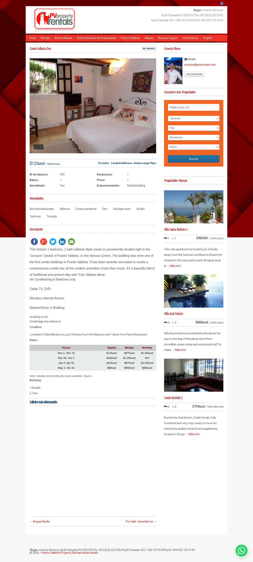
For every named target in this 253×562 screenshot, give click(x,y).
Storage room (122, 208)
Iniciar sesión (90, 552)
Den (104, 208)
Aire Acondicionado (42, 208)
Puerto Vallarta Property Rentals (61, 552)
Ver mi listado (194, 74)
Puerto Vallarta (130, 38)
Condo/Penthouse (121, 163)
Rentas (45, 38)
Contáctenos (190, 38)
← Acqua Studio (40, 521)
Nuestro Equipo (167, 38)
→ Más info (174, 265)
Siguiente (41, 146)
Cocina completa (86, 208)
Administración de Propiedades (96, 38)
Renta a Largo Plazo (145, 163)
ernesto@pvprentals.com (200, 64)
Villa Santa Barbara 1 (176, 229)
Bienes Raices (63, 38)
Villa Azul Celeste (173, 314)
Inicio (33, 38)
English (207, 38)
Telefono (35, 216)
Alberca (65, 208)
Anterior (36, 146)
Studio (141, 208)
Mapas (149, 38)
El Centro (103, 163)
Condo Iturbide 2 (173, 398)
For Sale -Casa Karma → (141, 521)
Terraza (52, 216)
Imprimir (149, 48)
